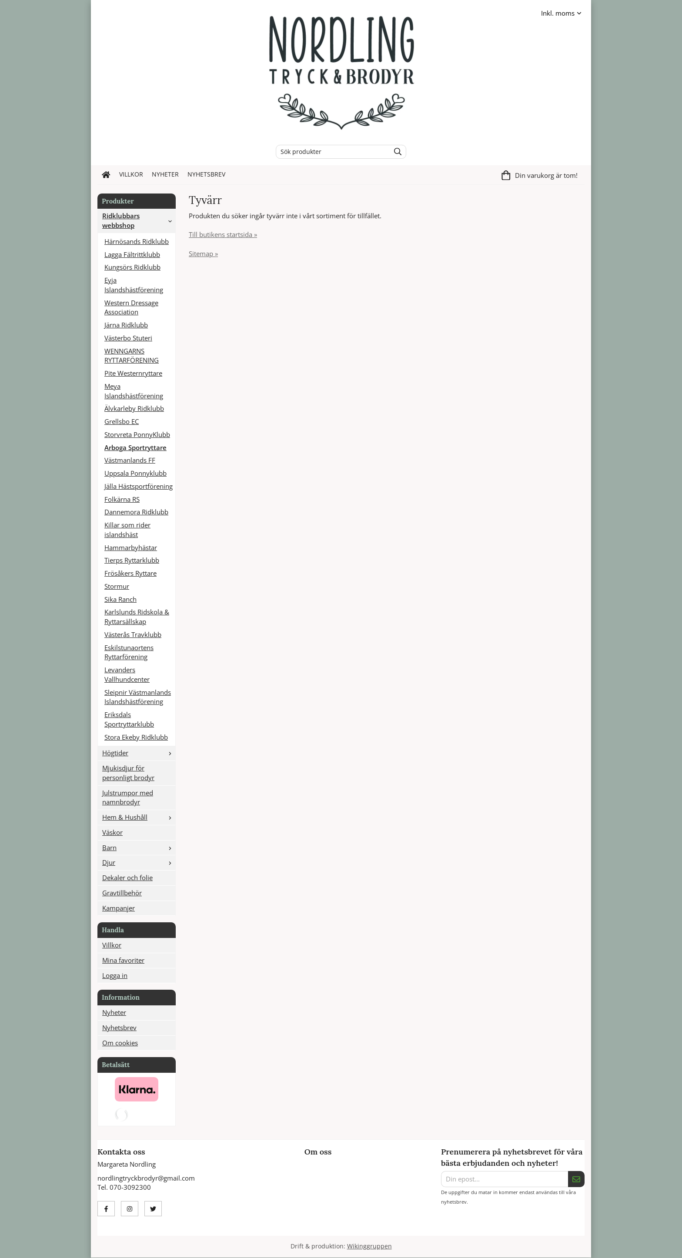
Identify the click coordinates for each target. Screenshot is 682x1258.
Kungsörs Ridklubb (132, 267)
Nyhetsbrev (206, 174)
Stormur (116, 586)
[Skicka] (576, 1179)
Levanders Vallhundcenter (127, 674)
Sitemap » (203, 253)
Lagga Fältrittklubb (132, 254)
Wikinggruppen (369, 1246)
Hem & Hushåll (138, 817)
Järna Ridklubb (126, 324)
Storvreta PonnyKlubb (137, 434)
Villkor (131, 174)
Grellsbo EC (121, 421)
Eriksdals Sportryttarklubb (129, 719)
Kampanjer (118, 908)
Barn (138, 847)
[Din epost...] (504, 1179)
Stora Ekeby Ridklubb (136, 737)
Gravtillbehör (122, 892)
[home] (106, 174)
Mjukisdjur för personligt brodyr (128, 773)
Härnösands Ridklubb (136, 241)
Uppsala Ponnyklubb (135, 473)
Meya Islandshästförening (133, 391)
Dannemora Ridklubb (136, 511)
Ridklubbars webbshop (138, 220)
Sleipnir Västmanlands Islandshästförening (137, 697)
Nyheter (165, 174)
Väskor (112, 832)
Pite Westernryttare (133, 373)
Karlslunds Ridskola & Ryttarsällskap (136, 616)
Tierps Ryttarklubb (131, 560)
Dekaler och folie (127, 877)
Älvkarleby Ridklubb (134, 408)
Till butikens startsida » (223, 234)
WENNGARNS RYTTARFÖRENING (131, 356)
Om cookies (120, 1042)
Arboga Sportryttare (135, 447)
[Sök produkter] (330, 151)
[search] (395, 151)
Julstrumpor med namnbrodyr (127, 797)
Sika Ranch (120, 599)
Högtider (138, 752)
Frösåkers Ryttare (130, 573)
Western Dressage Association (131, 307)
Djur (138, 862)
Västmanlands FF (129, 460)
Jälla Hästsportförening (138, 486)
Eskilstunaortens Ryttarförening (129, 652)
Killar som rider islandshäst (127, 530)
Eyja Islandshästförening (133, 285)
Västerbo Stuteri (128, 338)
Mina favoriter (123, 960)
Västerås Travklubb (132, 634)
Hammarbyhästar (130, 547)
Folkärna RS (122, 499)
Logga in (114, 975)
